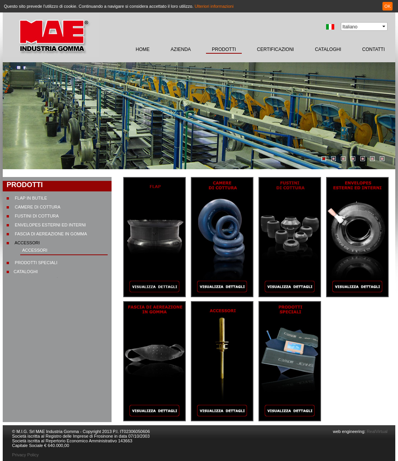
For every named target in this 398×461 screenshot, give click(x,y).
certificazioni (275, 49)
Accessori (27, 242)
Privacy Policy (25, 454)
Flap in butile (30, 198)
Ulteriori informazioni (214, 6)
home (143, 49)
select (384, 26)
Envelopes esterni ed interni (50, 225)
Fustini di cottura (36, 216)
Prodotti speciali (35, 262)
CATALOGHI (328, 49)
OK (387, 6)
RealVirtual (376, 431)
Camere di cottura (37, 207)
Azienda (181, 49)
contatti (373, 49)
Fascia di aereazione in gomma (50, 233)
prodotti (224, 49)
